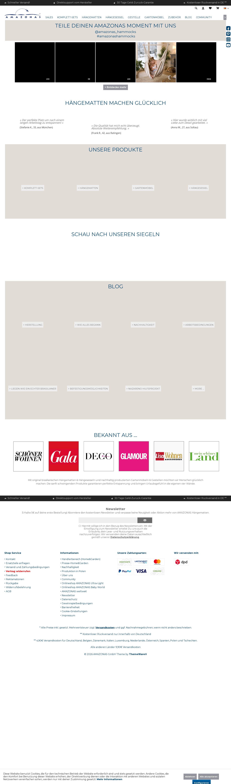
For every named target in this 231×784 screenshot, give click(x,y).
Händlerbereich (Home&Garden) (81, 663)
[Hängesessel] (115, 17)
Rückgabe (12, 687)
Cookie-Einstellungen (74, 715)
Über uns (67, 679)
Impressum (68, 719)
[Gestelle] (134, 17)
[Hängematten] (92, 17)
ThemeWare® (138, 758)
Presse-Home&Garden (75, 667)
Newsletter (68, 699)
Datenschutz (69, 703)
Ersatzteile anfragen (18, 667)
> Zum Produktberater (115, 109)
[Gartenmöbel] (154, 17)
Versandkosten (105, 732)
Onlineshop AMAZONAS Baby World (83, 691)
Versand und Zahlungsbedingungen (28, 671)
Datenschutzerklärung (124, 641)
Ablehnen (190, 776)
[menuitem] (217, 8)
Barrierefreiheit (71, 711)
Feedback (12, 679)
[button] (40, 172)
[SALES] (49, 17)
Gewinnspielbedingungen (77, 707)
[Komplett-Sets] (67, 17)
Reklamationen (15, 683)
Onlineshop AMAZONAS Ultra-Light (83, 687)
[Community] (204, 17)
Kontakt (10, 663)
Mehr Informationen (109, 779)
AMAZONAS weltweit (74, 695)
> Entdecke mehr (115, 191)
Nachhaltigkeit (70, 671)
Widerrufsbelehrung (18, 691)
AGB (8, 695)
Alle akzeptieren (208, 776)
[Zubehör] (174, 17)
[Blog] (188, 17)
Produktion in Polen (74, 675)
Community (69, 683)
